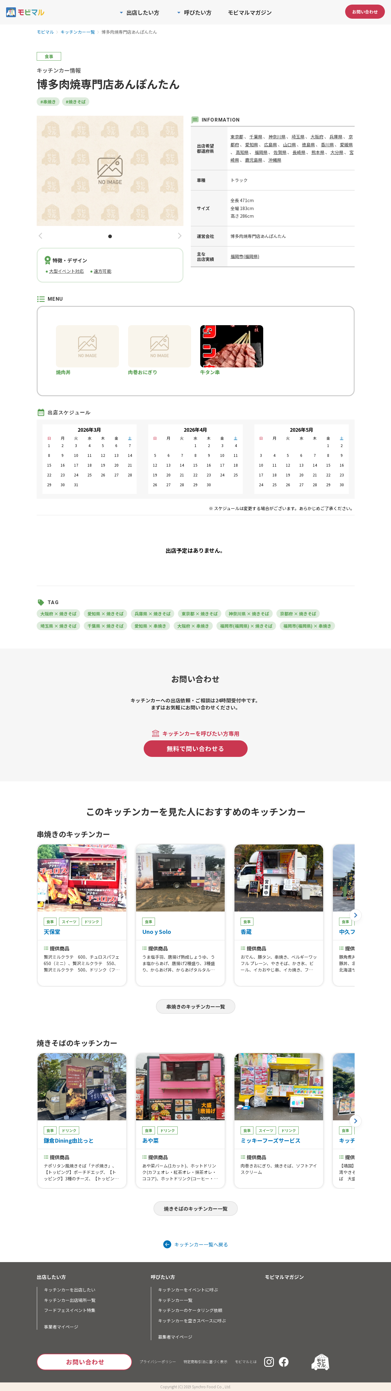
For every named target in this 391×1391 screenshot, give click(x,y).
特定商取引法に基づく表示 (205, 1361)
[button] (40, 236)
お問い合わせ (365, 12)
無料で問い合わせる (195, 748)
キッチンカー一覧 (78, 32)
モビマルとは (246, 1361)
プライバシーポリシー (157, 1361)
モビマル (45, 32)
